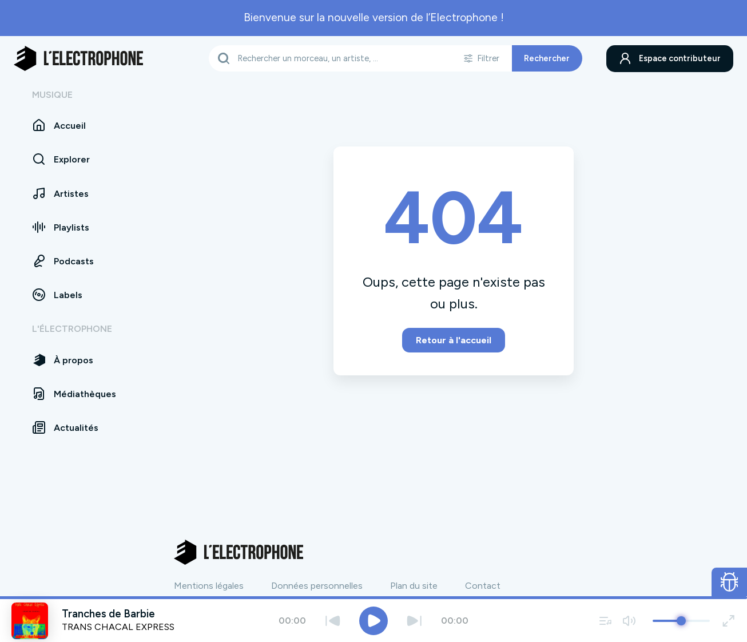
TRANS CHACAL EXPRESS (118, 626)
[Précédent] (332, 620)
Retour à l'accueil (453, 340)
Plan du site (414, 585)
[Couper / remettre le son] (629, 620)
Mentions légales (209, 585)
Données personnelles (317, 585)
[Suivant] (414, 620)
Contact (482, 585)
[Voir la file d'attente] (605, 620)
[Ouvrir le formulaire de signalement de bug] (730, 582)
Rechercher (547, 58)
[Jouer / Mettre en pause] (373, 621)
